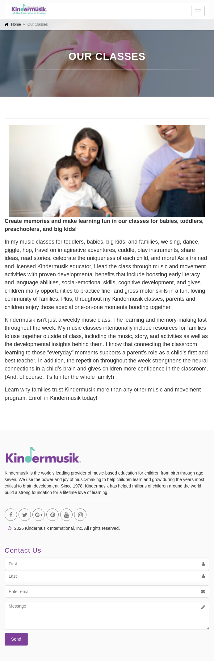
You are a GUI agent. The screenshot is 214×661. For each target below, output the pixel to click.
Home (16, 24)
